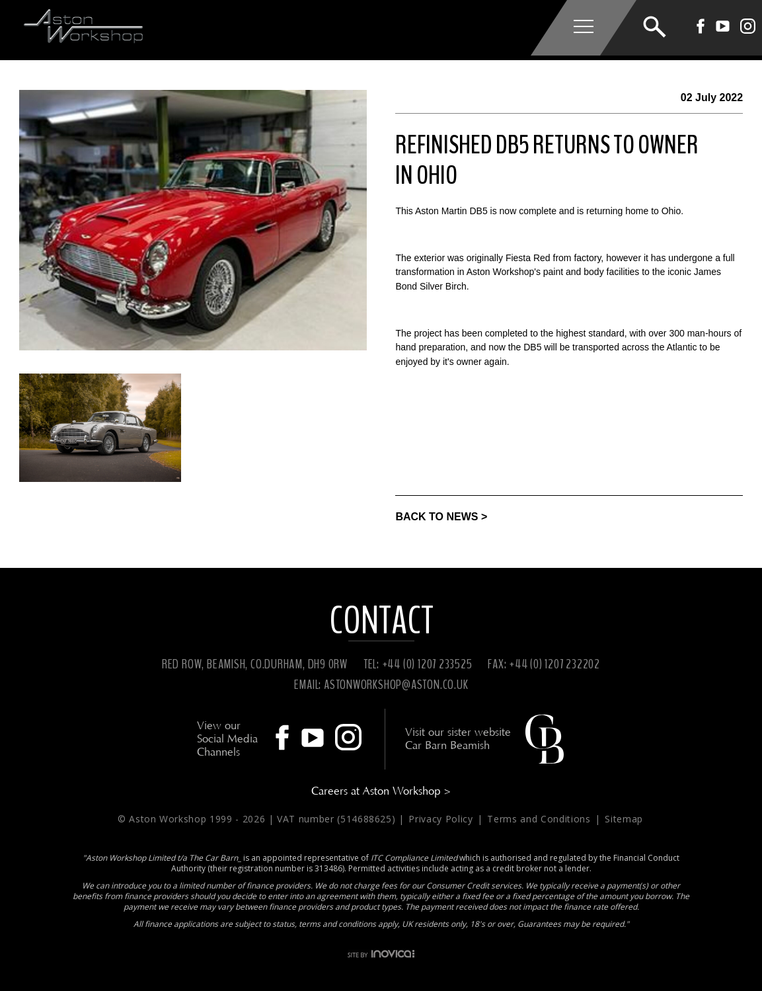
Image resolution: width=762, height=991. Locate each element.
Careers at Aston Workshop (381, 791)
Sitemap (624, 819)
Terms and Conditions (540, 819)
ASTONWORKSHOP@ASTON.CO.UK (396, 685)
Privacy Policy (442, 819)
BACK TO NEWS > (441, 516)
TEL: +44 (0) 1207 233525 (418, 664)
